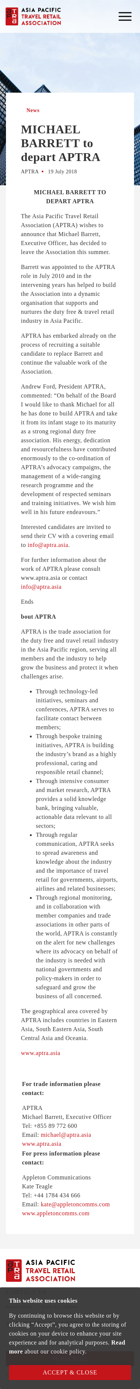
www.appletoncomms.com (56, 1213)
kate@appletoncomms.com (75, 1204)
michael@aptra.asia (66, 1135)
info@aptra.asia (48, 545)
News (33, 110)
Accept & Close (70, 1372)
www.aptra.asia (40, 1053)
